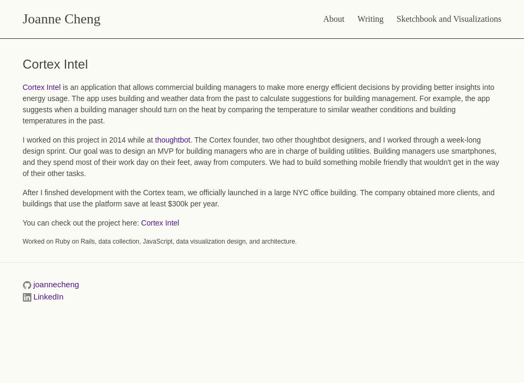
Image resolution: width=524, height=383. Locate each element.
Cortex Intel (42, 87)
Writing (370, 18)
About (334, 18)
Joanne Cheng (62, 19)
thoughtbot (172, 140)
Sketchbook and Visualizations (449, 18)
